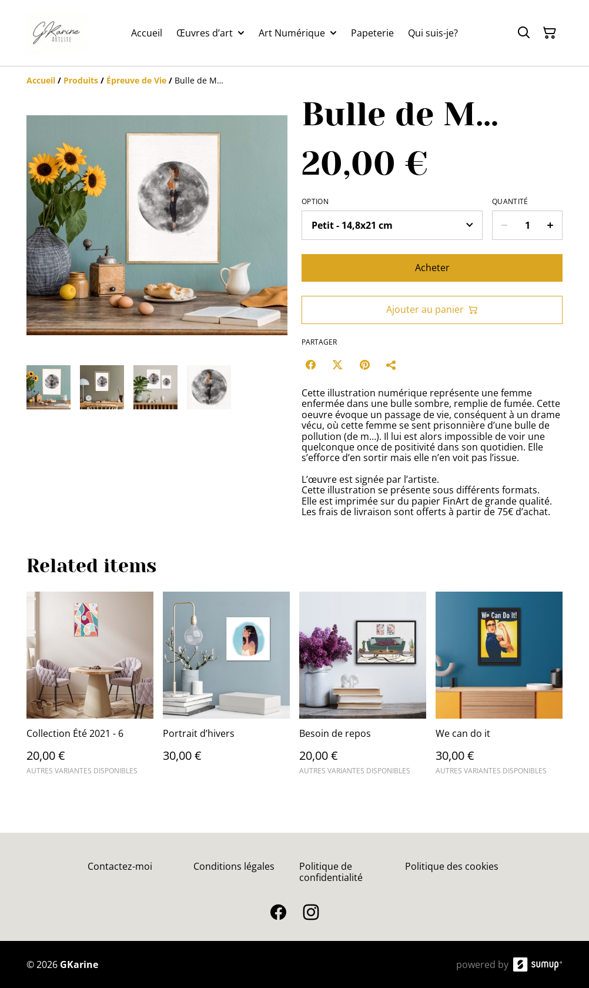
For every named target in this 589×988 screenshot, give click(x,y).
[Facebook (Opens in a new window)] (310, 364)
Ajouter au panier (432, 309)
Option (315, 202)
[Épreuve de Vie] (136, 80)
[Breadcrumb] (294, 80)
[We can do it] (499, 689)
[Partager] (391, 364)
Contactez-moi (120, 866)
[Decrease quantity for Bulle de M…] (504, 225)
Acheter (432, 267)
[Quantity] (527, 225)
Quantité (510, 202)
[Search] (524, 33)
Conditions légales (234, 866)
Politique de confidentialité (331, 872)
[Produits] (80, 80)
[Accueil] (40, 80)
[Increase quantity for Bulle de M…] (550, 225)
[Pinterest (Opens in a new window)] (364, 364)
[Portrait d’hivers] (226, 689)
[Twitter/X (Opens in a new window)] (337, 364)
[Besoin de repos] (362, 689)
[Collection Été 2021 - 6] (89, 689)
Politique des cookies (451, 866)
